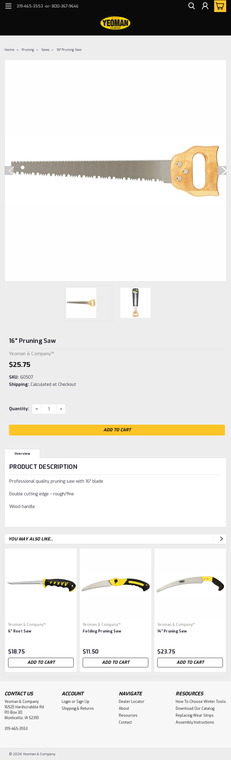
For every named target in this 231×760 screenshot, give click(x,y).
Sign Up (82, 701)
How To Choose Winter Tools (201, 701)
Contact (125, 722)
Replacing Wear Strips (195, 715)
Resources (128, 715)
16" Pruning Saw (69, 50)
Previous (9, 170)
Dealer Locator (131, 701)
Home (9, 50)
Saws (45, 50)
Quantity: (19, 409)
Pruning (28, 50)
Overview (22, 453)
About (124, 708)
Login (66, 701)
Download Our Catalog (195, 708)
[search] (191, 6)
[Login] (205, 6)
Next (221, 170)
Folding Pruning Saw (102, 631)
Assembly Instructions (195, 722)
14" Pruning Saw (172, 631)
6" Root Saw (19, 631)
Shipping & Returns (78, 708)
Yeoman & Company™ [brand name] (27, 624)
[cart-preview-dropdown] (218, 6)
